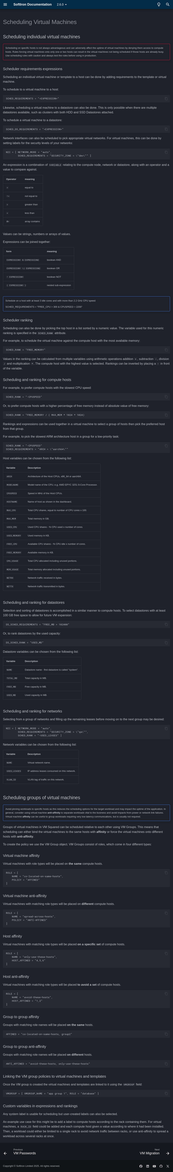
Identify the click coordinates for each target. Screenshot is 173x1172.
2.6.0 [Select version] (60, 4)
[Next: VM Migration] (153, 1152)
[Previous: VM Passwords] (20, 1152)
